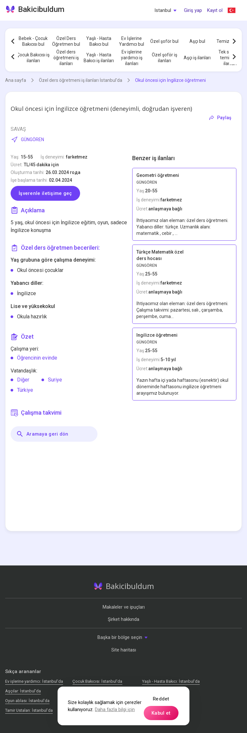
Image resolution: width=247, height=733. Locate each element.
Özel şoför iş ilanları (164, 57)
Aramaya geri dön (42, 434)
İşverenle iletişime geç (45, 193)
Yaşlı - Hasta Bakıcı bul (98, 41)
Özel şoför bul (164, 41)
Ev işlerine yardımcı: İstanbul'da (34, 681)
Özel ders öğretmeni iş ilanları (66, 57)
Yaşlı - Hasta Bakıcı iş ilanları (99, 57)
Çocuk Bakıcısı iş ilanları (33, 57)
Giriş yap (193, 10)
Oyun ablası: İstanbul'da (27, 700)
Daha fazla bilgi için (115, 709)
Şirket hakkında (123, 619)
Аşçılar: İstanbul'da (23, 691)
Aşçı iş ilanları (197, 57)
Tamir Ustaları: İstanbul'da (29, 710)
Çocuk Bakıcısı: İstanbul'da (97, 681)
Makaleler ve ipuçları (124, 607)
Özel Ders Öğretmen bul (66, 41)
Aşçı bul (197, 41)
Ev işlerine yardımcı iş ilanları (131, 57)
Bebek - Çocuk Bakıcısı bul (33, 41)
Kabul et (160, 713)
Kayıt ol (215, 10)
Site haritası (123, 650)
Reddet (161, 699)
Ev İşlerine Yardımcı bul (131, 41)
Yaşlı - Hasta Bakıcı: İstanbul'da (171, 681)
